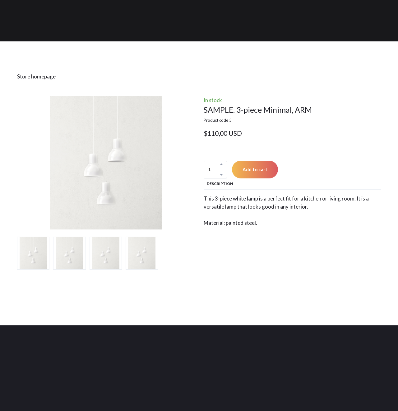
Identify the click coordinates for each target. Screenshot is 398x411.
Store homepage (36, 76)
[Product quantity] (214, 169)
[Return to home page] (56, 20)
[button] (221, 164)
